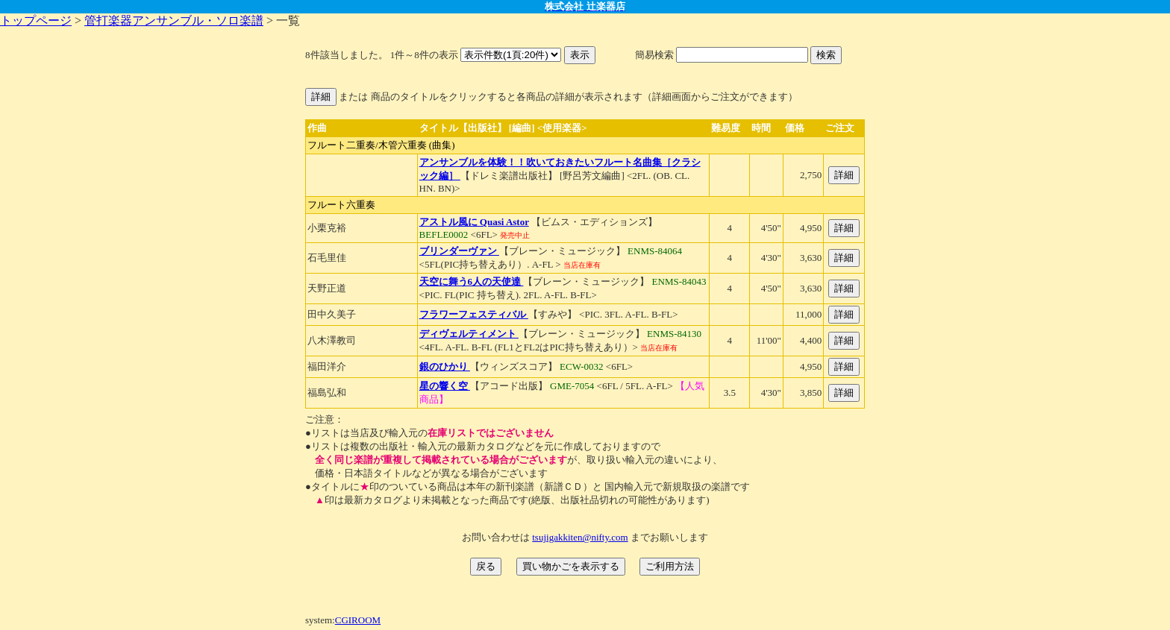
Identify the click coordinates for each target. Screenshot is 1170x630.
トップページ (36, 20)
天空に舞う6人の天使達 (471, 281)
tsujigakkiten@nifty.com (580, 537)
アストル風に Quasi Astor (474, 221)
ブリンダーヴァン (459, 250)
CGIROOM (358, 620)
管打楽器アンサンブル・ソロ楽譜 (173, 20)
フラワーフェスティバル (473, 314)
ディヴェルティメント (469, 333)
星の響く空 (444, 385)
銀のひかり (444, 366)
